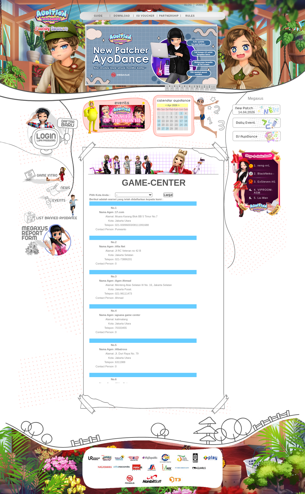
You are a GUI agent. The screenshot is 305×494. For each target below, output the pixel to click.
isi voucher (145, 16)
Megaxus (255, 98)
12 (159, 121)
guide (98, 16)
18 (185, 121)
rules (190, 16)
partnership (169, 16)
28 (167, 128)
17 (181, 121)
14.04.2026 (246, 112)
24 (181, 125)
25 (185, 125)
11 (185, 117)
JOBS (199, 4)
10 (213, 87)
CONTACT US (215, 4)
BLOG (188, 4)
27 (163, 128)
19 (159, 125)
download (122, 16)
